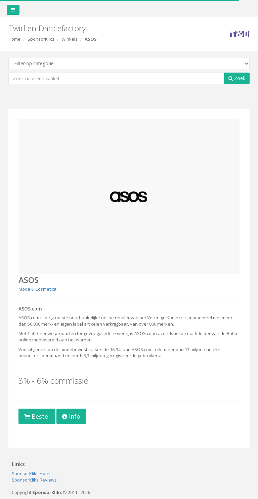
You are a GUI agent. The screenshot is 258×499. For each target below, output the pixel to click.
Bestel (37, 416)
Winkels (69, 39)
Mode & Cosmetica (37, 289)
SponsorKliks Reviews (34, 480)
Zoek (236, 78)
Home (14, 39)
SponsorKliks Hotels (32, 473)
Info (71, 416)
